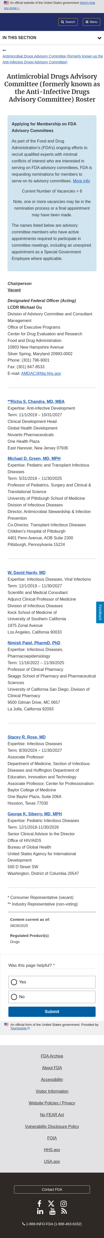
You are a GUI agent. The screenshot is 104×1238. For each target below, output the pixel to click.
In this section (19, 37)
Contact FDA (52, 1189)
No (22, 996)
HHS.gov (52, 1150)
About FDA (52, 1068)
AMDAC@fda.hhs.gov (41, 373)
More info (81, 181)
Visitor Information (52, 1091)
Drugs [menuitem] (15, 942)
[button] (36, 401)
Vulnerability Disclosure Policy (52, 1126)
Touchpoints (18, 1028)
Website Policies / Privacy (52, 1103)
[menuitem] (52, 924)
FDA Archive (52, 1056)
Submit (52, 1011)
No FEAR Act (52, 1115)
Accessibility (52, 1079)
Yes (22, 982)
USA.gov (52, 1161)
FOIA (52, 1138)
